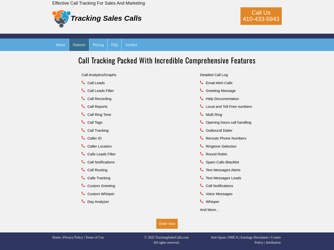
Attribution (273, 242)
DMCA (233, 237)
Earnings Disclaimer (254, 237)
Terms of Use (94, 237)
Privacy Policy (73, 237)
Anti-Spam (218, 237)
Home (56, 237)
